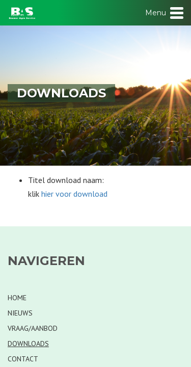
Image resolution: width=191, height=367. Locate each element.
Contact (23, 358)
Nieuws (20, 313)
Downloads (28, 343)
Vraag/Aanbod (33, 328)
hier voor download (74, 194)
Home (17, 297)
